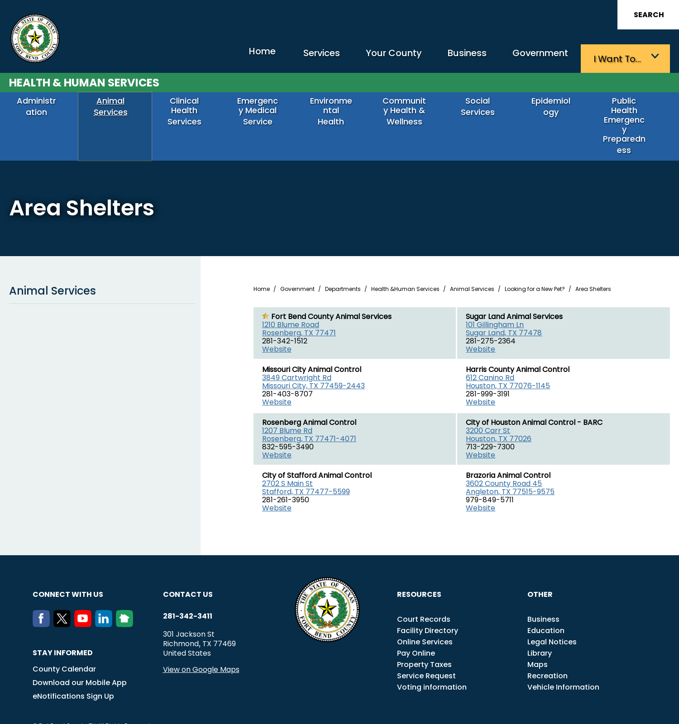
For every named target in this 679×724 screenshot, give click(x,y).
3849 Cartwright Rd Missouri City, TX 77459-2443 (313, 366)
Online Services (425, 626)
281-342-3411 (187, 600)
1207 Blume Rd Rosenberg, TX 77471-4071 (309, 419)
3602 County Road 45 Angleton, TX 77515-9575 (510, 471)
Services (291, 56)
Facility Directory (427, 615)
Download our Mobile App (80, 667)
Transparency (416, 712)
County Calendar (64, 653)
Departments (343, 273)
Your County (371, 56)
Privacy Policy (623, 712)
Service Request (426, 660)
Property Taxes (424, 648)
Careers (503, 712)
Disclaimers (579, 712)
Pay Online (416, 637)
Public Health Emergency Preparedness (629, 116)
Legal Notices (552, 626)
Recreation (547, 660)
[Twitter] (63, 608)
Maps (537, 648)
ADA (450, 712)
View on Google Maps (201, 653)
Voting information (432, 671)
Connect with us (68, 578)
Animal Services (115, 107)
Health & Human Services (84, 79)
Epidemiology (555, 107)
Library (539, 637)
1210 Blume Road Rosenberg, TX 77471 (299, 313)
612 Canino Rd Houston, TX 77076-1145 (508, 366)
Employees (538, 712)
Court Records (423, 603)
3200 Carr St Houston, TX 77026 (498, 419)
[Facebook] (43, 608)
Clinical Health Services (189, 111)
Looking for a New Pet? (535, 273)
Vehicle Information (563, 671)
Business (453, 56)
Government (534, 56)
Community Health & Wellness (409, 116)
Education (545, 615)
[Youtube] (84, 608)
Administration (41, 107)
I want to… (620, 56)
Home (223, 56)
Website (277, 333)
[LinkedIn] (105, 608)
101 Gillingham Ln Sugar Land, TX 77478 (504, 313)
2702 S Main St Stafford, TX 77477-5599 (306, 471)
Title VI (474, 712)
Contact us (188, 578)
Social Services (482, 107)
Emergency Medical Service (262, 111)
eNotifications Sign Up (73, 680)
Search (649, 15)
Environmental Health (335, 111)
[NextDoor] (126, 608)
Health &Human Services (405, 273)
